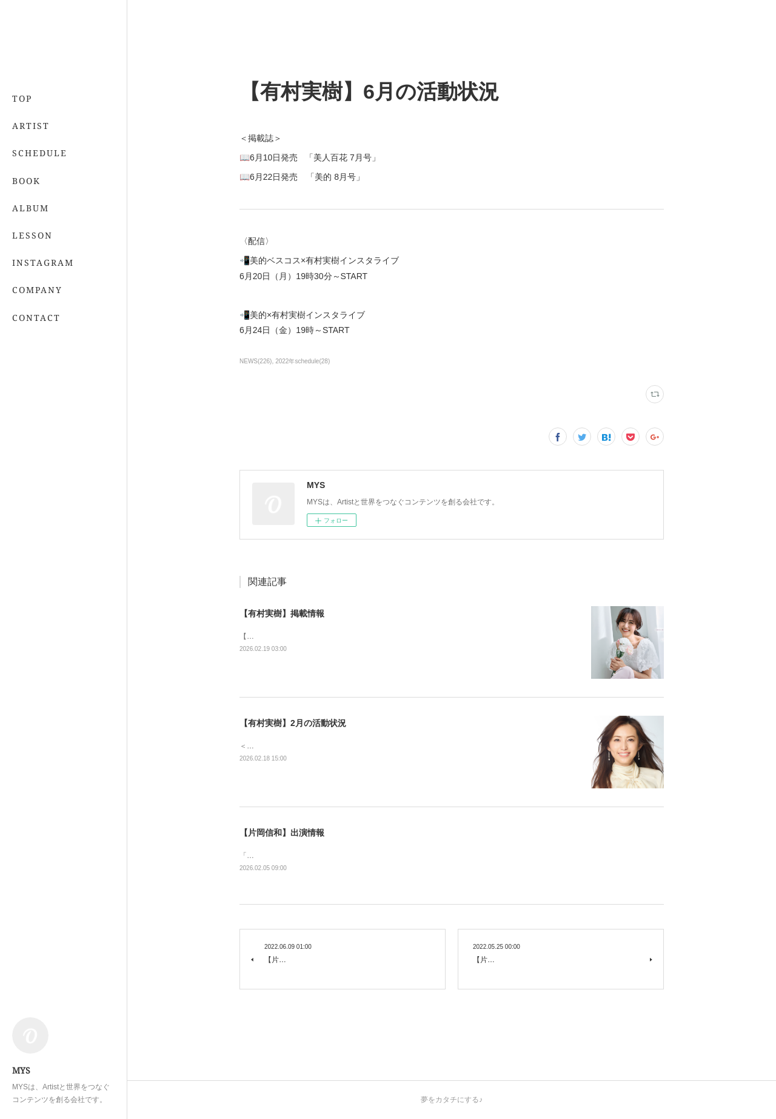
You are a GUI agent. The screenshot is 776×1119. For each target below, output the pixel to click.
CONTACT (36, 317)
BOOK (26, 181)
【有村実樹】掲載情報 (281, 613)
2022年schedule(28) (302, 361)
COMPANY (37, 289)
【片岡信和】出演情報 (281, 832)
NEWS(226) (255, 361)
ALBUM (30, 208)
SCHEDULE (39, 153)
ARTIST (31, 125)
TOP (22, 98)
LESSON (32, 235)
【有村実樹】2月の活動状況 (292, 723)
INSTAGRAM (43, 262)
